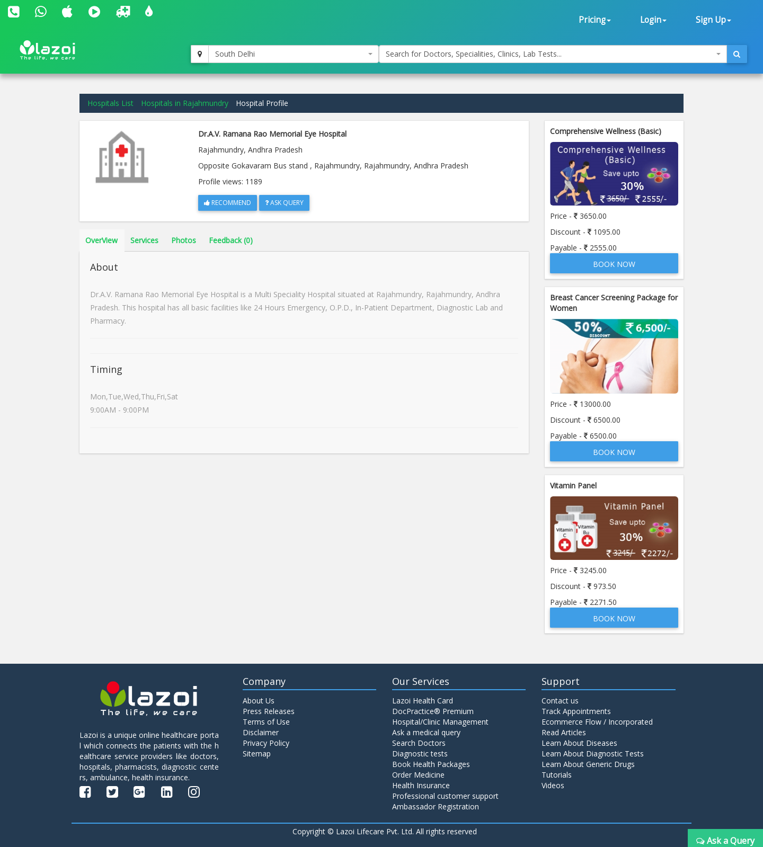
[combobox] (293, 54)
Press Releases (269, 711)
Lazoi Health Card (422, 701)
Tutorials (557, 775)
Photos (183, 240)
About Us (258, 701)
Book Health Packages (431, 764)
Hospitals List (110, 103)
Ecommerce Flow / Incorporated (597, 722)
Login (653, 19)
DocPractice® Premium (433, 711)
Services (144, 240)
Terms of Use (266, 722)
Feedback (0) (231, 240)
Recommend (227, 202)
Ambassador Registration (435, 806)
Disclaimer (261, 732)
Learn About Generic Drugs (588, 764)
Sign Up (713, 19)
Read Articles (564, 732)
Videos (553, 785)
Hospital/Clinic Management (440, 722)
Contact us (560, 701)
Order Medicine (418, 775)
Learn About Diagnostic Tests (593, 753)
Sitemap (257, 753)
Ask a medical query (426, 732)
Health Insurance (421, 785)
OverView (101, 240)
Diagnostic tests (420, 753)
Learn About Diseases (579, 743)
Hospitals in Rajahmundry (184, 103)
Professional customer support (445, 796)
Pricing (595, 19)
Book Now (614, 264)
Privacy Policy (266, 743)
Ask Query (284, 202)
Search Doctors (419, 743)
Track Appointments (576, 711)
